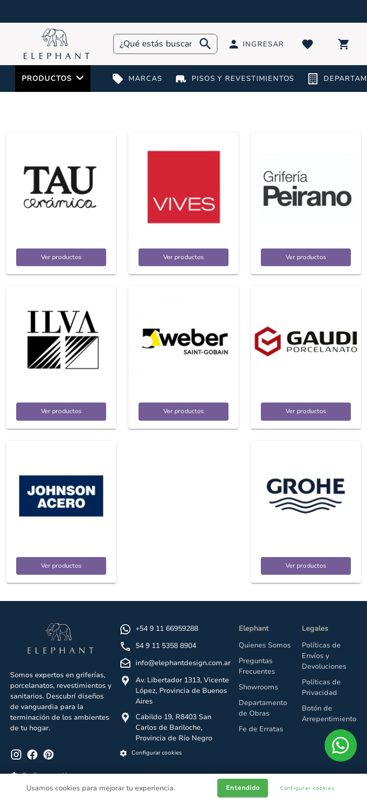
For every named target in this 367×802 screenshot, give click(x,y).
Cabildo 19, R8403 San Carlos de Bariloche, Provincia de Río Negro (173, 727)
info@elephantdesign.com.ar (183, 663)
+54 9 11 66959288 (166, 628)
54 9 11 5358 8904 (165, 645)
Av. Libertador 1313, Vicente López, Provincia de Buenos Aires (182, 690)
